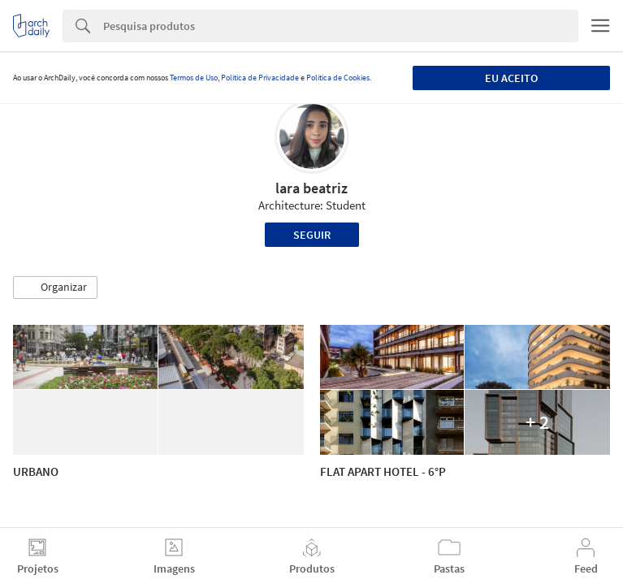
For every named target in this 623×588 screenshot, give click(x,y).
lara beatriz (311, 188)
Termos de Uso (194, 77)
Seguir (312, 234)
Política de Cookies (338, 77)
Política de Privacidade (260, 77)
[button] (55, 287)
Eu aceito (511, 78)
